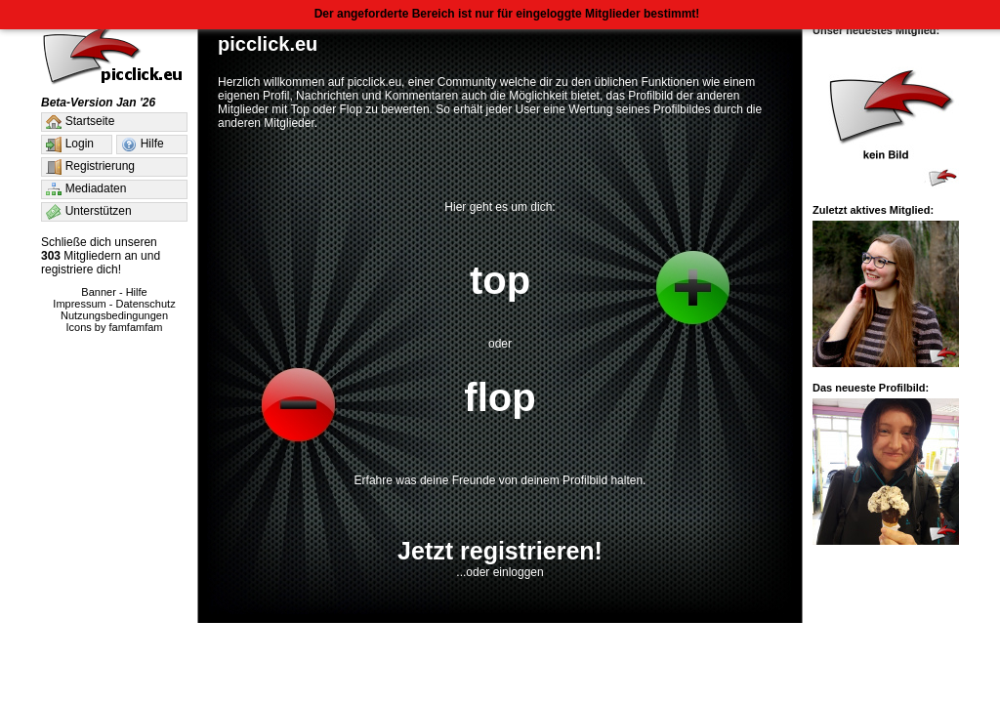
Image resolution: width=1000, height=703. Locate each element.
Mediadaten (84, 189)
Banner (98, 292)
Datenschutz (146, 304)
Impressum (79, 304)
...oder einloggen (499, 572)
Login (68, 144)
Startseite (78, 122)
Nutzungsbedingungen (114, 315)
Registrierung (89, 167)
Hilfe (141, 144)
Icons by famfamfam (113, 327)
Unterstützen (87, 212)
